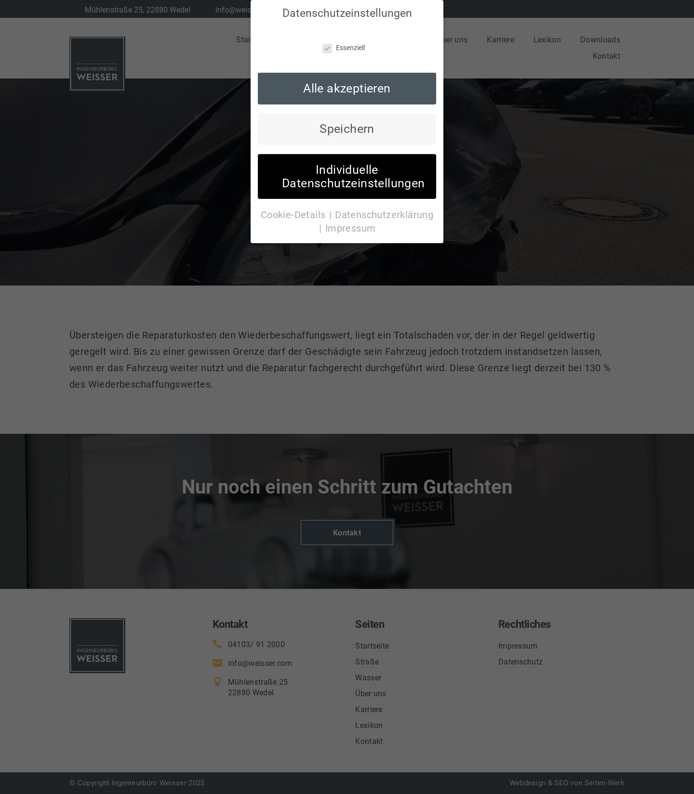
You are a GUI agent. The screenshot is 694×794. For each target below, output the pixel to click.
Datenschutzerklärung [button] (384, 207)
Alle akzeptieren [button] (346, 81)
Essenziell (343, 41)
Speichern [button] (347, 122)
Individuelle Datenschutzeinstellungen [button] (353, 169)
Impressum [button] (350, 221)
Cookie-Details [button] (294, 207)
